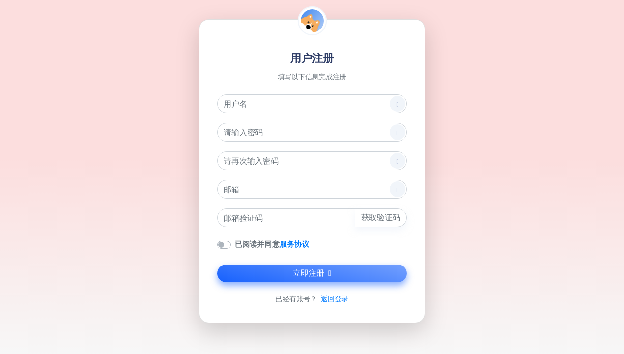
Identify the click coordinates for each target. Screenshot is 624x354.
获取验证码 (380, 217)
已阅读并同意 (272, 244)
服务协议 (294, 244)
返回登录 (334, 299)
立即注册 (312, 273)
